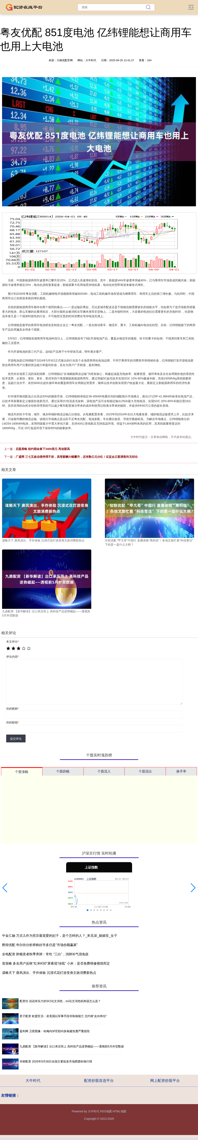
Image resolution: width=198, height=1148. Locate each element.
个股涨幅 (21, 772)
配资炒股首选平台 (99, 1081)
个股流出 (145, 771)
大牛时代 (33, 1081)
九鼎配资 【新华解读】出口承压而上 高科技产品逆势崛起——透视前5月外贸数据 (72, 1046)
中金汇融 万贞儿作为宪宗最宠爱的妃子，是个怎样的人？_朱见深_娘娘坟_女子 (59, 935)
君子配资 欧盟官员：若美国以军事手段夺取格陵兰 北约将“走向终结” (63, 1016)
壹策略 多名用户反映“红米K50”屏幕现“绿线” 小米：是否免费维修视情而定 (56, 963)
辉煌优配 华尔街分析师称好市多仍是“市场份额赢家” (40, 945)
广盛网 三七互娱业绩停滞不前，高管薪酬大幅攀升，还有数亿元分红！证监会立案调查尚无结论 (77, 456)
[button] (5, 887)
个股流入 (104, 771)
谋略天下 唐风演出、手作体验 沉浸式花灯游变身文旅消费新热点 (49, 972)
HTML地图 (119, 1111)
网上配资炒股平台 (165, 1081)
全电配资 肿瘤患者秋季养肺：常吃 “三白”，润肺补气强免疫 (45, 954)
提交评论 (16, 738)
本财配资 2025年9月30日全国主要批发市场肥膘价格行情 (56, 1061)
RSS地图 (106, 1111)
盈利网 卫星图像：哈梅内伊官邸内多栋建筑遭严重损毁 (55, 1031)
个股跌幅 (62, 771)
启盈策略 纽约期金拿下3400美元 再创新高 (43, 449)
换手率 (181, 771)
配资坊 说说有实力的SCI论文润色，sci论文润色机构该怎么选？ (60, 1001)
